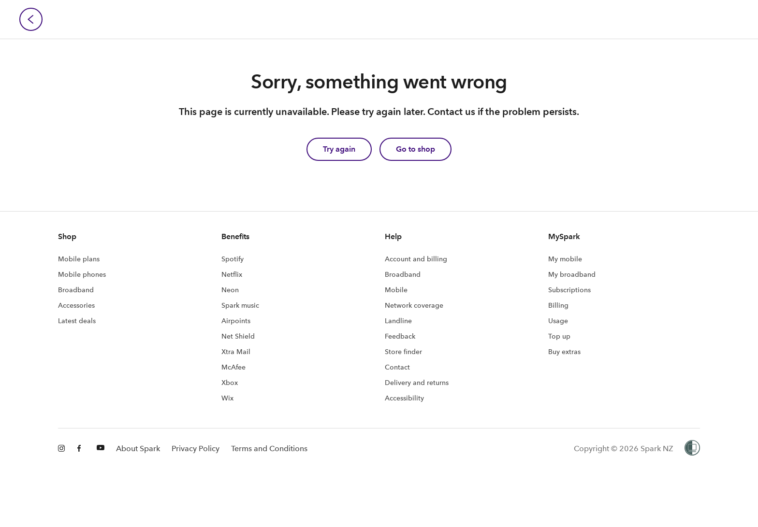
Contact (397, 367)
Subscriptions (569, 289)
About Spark (138, 448)
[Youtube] (100, 449)
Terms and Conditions (269, 448)
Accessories (76, 305)
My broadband (572, 274)
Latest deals (77, 320)
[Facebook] (81, 449)
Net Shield (238, 336)
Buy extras (564, 351)
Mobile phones (82, 274)
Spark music (240, 305)
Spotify (232, 259)
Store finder (403, 351)
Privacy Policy (195, 448)
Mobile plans (79, 259)
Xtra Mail (235, 351)
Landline (398, 320)
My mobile (565, 259)
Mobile (396, 289)
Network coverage (414, 305)
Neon (230, 289)
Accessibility (404, 398)
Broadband (76, 289)
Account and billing (416, 259)
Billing (558, 305)
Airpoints (235, 320)
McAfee (233, 367)
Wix (227, 398)
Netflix (231, 274)
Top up (559, 336)
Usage (558, 320)
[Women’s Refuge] (692, 448)
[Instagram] (62, 449)
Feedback (400, 336)
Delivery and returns (417, 382)
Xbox (229, 382)
